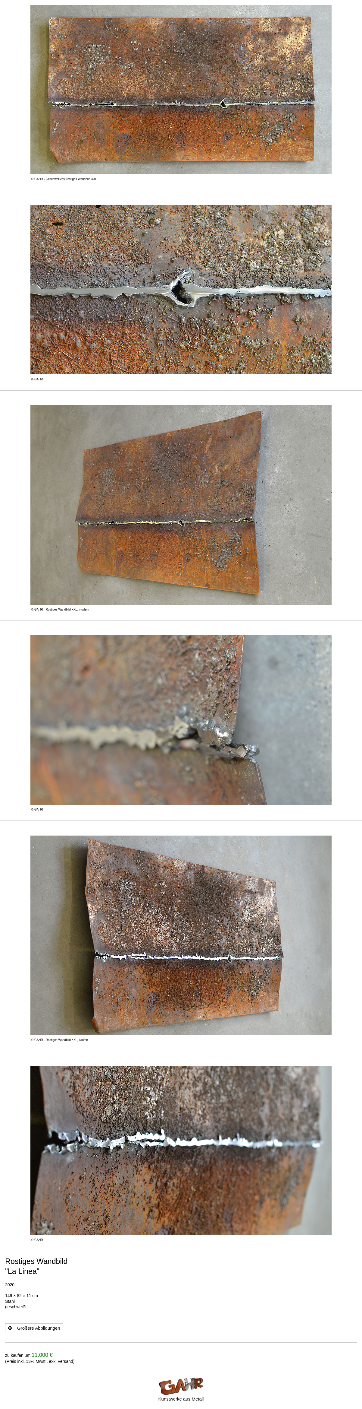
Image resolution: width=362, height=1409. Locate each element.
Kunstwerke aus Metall (181, 1389)
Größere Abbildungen (34, 1328)
